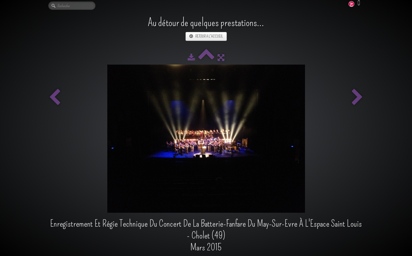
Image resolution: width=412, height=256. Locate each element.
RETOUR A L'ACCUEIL (206, 36)
